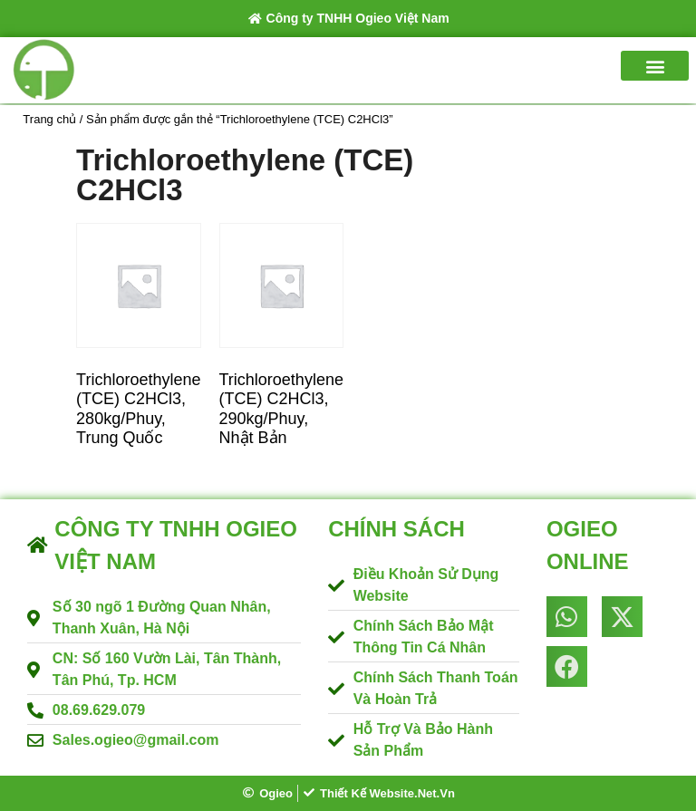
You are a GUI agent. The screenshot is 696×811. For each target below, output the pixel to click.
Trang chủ (49, 119)
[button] (655, 66)
